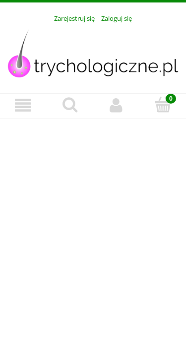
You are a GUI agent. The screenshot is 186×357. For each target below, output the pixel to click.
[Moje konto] (116, 105)
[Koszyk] (162, 105)
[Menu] (23, 105)
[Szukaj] (70, 105)
